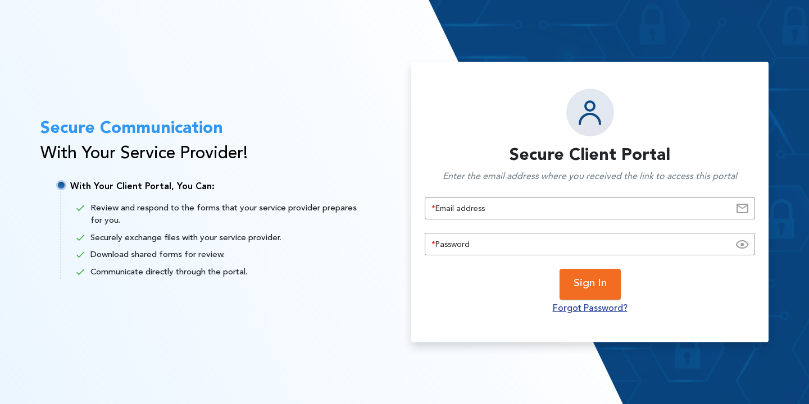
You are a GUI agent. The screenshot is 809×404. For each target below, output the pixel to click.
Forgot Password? (590, 308)
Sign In (590, 283)
